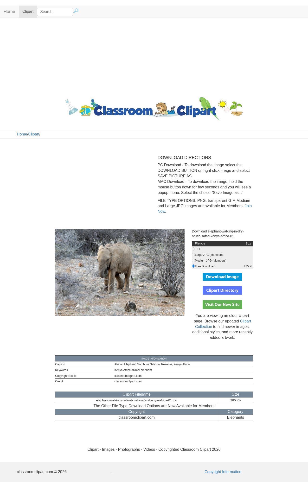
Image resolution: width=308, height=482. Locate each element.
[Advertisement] (154, 56)
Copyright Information (223, 472)
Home (9, 11)
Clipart (29, 11)
